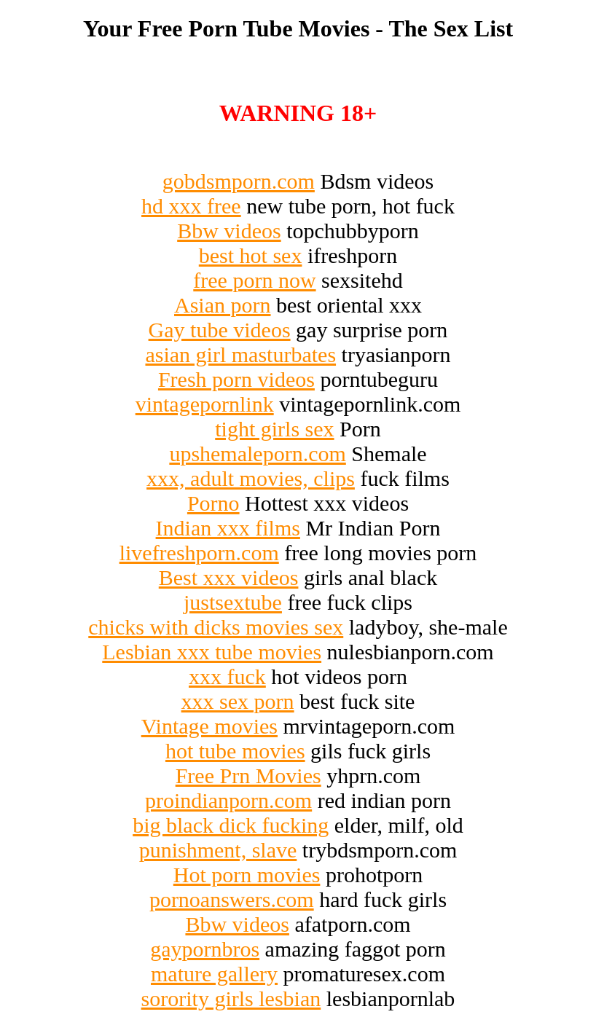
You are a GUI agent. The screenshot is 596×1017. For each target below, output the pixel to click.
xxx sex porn (237, 701)
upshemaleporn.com (257, 453)
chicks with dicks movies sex (215, 627)
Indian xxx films (228, 528)
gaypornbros (204, 949)
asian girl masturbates (240, 354)
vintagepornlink (205, 404)
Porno (213, 503)
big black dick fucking (231, 825)
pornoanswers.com (231, 899)
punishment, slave (218, 850)
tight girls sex (274, 429)
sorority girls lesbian (231, 998)
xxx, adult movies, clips (250, 478)
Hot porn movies (247, 875)
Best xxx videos (229, 577)
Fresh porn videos (236, 379)
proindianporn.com (228, 800)
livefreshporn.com (199, 553)
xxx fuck (227, 676)
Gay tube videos (220, 330)
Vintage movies (209, 726)
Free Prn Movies (248, 775)
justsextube (233, 602)
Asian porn (222, 305)
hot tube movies (235, 751)
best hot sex (250, 255)
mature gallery (214, 974)
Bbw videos (229, 231)
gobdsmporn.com (238, 181)
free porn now (254, 280)
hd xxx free (191, 206)
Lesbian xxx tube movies (211, 652)
